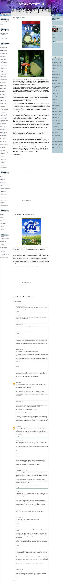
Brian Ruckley (3, 133)
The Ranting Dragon (56, 135)
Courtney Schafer (4, 136)
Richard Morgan (4, 117)
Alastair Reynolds (4, 130)
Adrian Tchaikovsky (4, 152)
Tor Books (3, 202)
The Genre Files (55, 126)
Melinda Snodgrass (4, 144)
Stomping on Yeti (56, 118)
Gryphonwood (3, 228)
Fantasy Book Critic (56, 74)
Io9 (1, 220)
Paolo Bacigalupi (4, 53)
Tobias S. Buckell (4, 62)
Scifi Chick (55, 106)
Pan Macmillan (3, 187)
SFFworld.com (3, 241)
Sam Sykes (3, 150)
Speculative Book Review (57, 109)
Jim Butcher (3, 64)
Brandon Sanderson (4, 135)
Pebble (17, 426)
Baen (2, 176)
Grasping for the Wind (57, 89)
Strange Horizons (4, 225)
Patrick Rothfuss (4, 132)
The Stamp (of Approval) (57, 141)
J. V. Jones (3, 94)
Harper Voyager (3, 182)
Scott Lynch (3, 106)
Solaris (2, 196)
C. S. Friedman (3, 82)
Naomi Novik (3, 121)
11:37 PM (17, 378)
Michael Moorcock (4, 115)
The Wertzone (55, 142)
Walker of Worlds (56, 145)
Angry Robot (3, 174)
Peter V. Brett (3, 59)
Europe (16, 82)
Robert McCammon (4, 109)
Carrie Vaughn (3, 155)
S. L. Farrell (3, 77)
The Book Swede (56, 125)
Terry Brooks (3, 61)
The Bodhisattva (56, 122)
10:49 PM (17, 333)
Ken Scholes (3, 138)
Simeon (17, 314)
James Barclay (3, 56)
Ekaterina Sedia (3, 139)
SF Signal (2, 214)
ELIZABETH (18, 517)
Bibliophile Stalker (56, 63)
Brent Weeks (3, 158)
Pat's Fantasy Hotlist (31, 4)
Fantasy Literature (56, 77)
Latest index (55, 21)
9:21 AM (17, 487)
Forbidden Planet (56, 81)
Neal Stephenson (4, 149)
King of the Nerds (56, 92)
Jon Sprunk (3, 147)
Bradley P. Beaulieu (4, 58)
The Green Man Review (57, 128)
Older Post (48, 581)
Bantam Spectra (3, 177)
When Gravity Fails (56, 147)
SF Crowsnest (3, 223)
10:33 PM (17, 311)
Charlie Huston (3, 92)
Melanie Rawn (3, 129)
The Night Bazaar (56, 133)
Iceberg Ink (55, 90)
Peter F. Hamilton (4, 86)
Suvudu (2, 229)
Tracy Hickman (3, 88)
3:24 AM (17, 453)
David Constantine (4, 68)
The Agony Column (56, 120)
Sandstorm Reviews (56, 105)
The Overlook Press (4, 200)
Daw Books (3, 179)
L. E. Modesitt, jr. (4, 114)
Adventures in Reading (57, 62)
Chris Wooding (3, 165)
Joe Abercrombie (4, 47)
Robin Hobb (3, 89)
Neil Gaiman (3, 83)
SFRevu (2, 226)
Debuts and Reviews (56, 69)
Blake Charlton (3, 67)
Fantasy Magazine (56, 78)
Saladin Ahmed (3, 51)
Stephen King (3, 100)
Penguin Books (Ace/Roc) (5, 188)
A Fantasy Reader (56, 60)
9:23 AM (17, 513)
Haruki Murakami (4, 118)
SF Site (2, 217)
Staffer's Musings (56, 117)
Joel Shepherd (3, 141)
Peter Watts (3, 156)
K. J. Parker (3, 124)
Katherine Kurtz (3, 102)
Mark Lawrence (3, 103)
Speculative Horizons (56, 114)
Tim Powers (3, 126)
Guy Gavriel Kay (4, 95)
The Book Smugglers (56, 123)
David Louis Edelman (4, 74)
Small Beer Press (4, 194)
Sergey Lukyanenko (4, 105)
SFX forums (3, 251)
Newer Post (15, 581)
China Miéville (3, 112)
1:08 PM (17, 523)
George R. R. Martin (4, 108)
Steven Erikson (3, 76)
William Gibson (3, 85)
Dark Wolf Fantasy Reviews (58, 65)
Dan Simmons (3, 142)
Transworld (3, 203)
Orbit (2, 185)
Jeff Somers (3, 145)
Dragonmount (3, 245)
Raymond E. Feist (4, 79)
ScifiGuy (54, 108)
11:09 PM (17, 345)
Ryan (17, 382)
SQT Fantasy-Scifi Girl (57, 115)
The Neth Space (55, 132)
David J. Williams (4, 161)
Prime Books (3, 190)
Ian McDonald (3, 111)
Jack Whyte (3, 164)
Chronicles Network (4, 222)
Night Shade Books (4, 184)
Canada (47, 81)
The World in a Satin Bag (57, 144)
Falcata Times (55, 72)
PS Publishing (3, 191)
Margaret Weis (3, 159)
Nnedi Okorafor (3, 123)
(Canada (22, 84)
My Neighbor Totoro (19, 18)
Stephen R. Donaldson (5, 70)
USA (14, 82)
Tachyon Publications (4, 199)
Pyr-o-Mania (55, 99)
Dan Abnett (3, 48)
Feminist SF (55, 80)
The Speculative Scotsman (57, 139)
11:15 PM (17, 366)
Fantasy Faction (55, 75)
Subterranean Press (4, 197)
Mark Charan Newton (4, 120)
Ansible (2, 215)
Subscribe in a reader (3, 38)
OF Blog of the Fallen (56, 95)
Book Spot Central (4, 247)
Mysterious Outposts (56, 93)
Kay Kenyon (3, 98)
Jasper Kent (3, 97)
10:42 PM (17, 545)
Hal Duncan (3, 71)
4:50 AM (17, 577)
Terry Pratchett (3, 127)
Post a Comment (15, 580)
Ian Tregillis (3, 153)
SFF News (3, 219)
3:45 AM (17, 566)
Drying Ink (55, 71)
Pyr (1, 193)
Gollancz (2, 180)
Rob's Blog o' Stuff (56, 103)
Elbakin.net (3, 253)
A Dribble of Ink (56, 59)
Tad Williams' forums (4, 257)
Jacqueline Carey (4, 65)
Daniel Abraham (4, 50)
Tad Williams (3, 162)
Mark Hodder (3, 91)
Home (31, 581)
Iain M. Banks (3, 54)
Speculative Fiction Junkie (57, 111)
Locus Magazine (4, 212)
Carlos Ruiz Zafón (4, 167)
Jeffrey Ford (3, 80)
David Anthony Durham (5, 73)
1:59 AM (17, 436)
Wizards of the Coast (4, 205)
